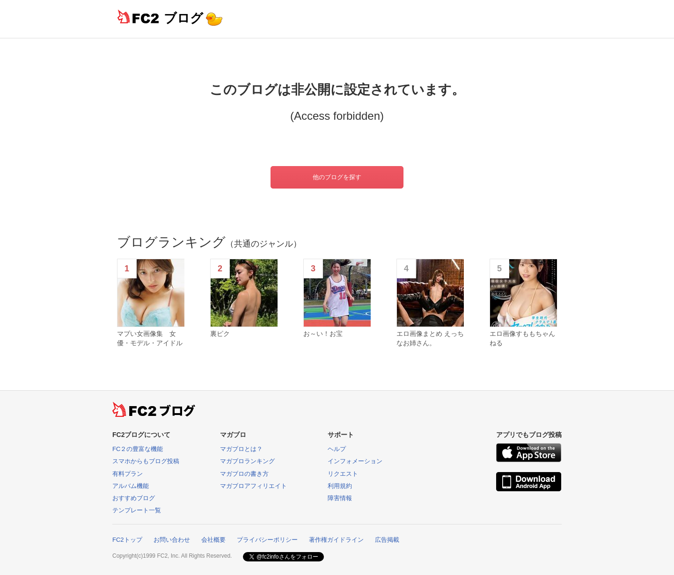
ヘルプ (337, 448)
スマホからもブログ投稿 (145, 461)
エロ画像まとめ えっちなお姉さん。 (430, 338)
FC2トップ (127, 539)
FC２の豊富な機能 (137, 448)
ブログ (183, 18)
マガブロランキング (247, 461)
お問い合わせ (172, 539)
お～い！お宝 (323, 333)
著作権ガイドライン (336, 539)
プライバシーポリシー (267, 539)
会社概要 (213, 539)
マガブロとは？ (241, 448)
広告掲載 (387, 539)
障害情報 (340, 498)
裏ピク (220, 333)
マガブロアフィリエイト (253, 485)
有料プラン (127, 473)
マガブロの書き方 (244, 473)
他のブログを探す (337, 177)
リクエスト (343, 473)
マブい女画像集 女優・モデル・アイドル (150, 338)
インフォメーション (355, 461)
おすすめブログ (133, 498)
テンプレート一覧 (136, 510)
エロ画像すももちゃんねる (522, 338)
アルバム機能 (130, 485)
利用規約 (340, 485)
